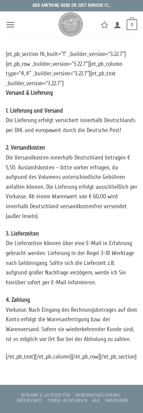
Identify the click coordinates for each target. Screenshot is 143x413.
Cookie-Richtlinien (67, 400)
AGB (96, 400)
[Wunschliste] (104, 24)
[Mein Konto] (117, 24)
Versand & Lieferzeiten (46, 395)
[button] (10, 24)
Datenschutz (30, 400)
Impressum (116, 400)
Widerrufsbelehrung (98, 395)
